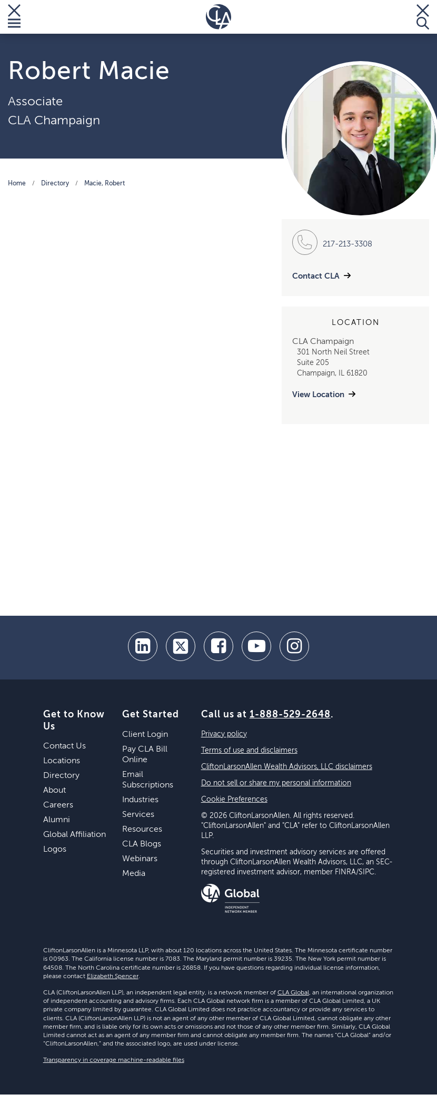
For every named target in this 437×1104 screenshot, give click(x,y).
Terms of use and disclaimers (249, 750)
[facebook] (218, 646)
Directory (55, 184)
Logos (54, 849)
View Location (318, 395)
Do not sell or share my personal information (276, 783)
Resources (142, 829)
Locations (61, 761)
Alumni (56, 820)
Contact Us (64, 746)
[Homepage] (218, 17)
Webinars (139, 859)
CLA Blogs (141, 844)
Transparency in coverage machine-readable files (113, 1060)
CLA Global (293, 993)
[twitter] (180, 646)
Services (138, 815)
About (54, 790)
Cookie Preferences (234, 799)
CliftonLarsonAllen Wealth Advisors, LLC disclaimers (286, 767)
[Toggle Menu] (14, 16)
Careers (58, 805)
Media (133, 874)
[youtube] (256, 646)
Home (17, 184)
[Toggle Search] (422, 16)
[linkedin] (142, 646)
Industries (140, 800)
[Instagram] (294, 646)
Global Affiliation (74, 835)
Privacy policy (224, 734)
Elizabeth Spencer (112, 976)
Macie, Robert (104, 184)
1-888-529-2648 (290, 714)
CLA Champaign (54, 120)
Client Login (145, 735)
